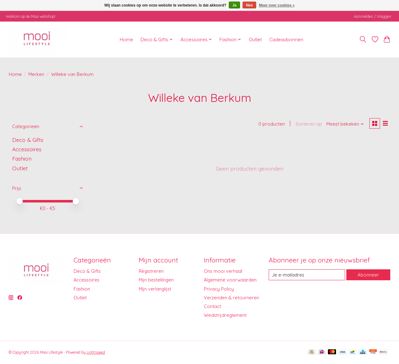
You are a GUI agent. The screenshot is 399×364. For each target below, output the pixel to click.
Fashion (21, 158)
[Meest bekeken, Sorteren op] (345, 124)
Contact (212, 306)
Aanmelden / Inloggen (372, 16)
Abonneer (368, 275)
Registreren (151, 271)
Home (126, 39)
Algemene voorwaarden (230, 280)
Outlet (255, 39)
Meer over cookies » (277, 5)
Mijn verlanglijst (155, 289)
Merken (36, 74)
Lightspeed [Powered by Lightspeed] (96, 352)
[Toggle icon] (362, 39)
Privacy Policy (219, 289)
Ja (234, 5)
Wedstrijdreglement (225, 315)
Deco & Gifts (27, 139)
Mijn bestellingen (156, 280)
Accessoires (26, 149)
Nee (249, 5)
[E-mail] (307, 275)
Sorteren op (308, 124)
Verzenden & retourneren (231, 298)
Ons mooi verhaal (223, 271)
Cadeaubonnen (286, 39)
